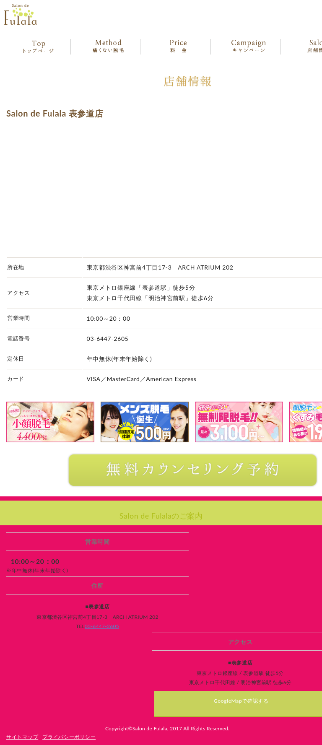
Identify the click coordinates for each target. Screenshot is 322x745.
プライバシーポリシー (69, 737)
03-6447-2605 (102, 626)
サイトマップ (22, 737)
